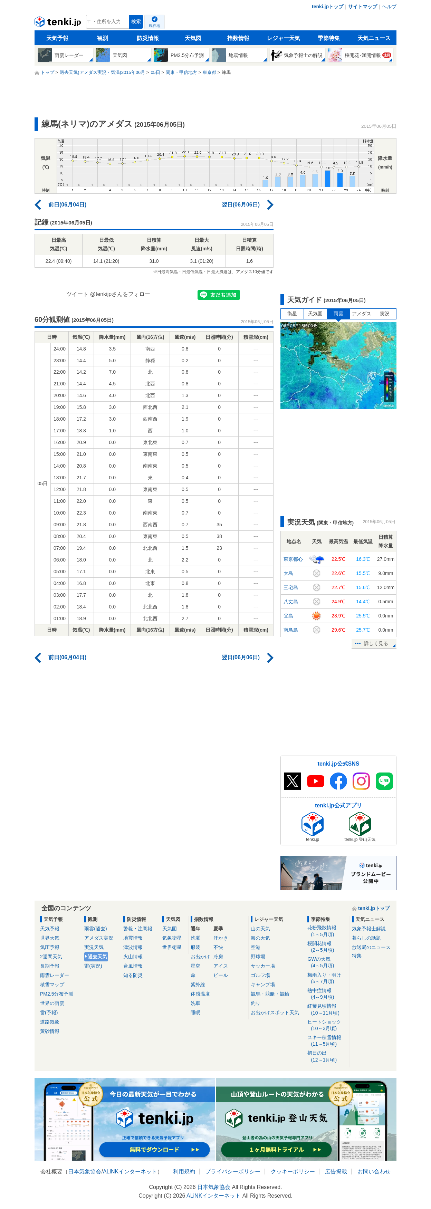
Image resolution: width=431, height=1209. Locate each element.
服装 (195, 947)
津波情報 (133, 947)
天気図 (193, 38)
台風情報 (133, 966)
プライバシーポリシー (232, 1171)
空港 (255, 947)
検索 (136, 21)
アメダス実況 (98, 938)
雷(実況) (93, 966)
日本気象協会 (84, 1171)
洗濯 (195, 938)
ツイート (77, 294)
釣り (255, 1003)
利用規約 (184, 1171)
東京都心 (293, 559)
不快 (218, 947)
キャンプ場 (263, 984)
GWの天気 (327, 962)
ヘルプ (389, 6)
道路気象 (49, 1022)
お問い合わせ (374, 1171)
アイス (220, 966)
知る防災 (133, 975)
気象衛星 (172, 938)
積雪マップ (52, 984)
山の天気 (260, 928)
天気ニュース (374, 38)
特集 (357, 955)
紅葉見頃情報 (327, 1009)
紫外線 (198, 984)
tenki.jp (59, 23)
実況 (385, 313)
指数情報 (238, 38)
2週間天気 (51, 956)
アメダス (361, 313)
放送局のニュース (371, 947)
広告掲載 (336, 1171)
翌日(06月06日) (241, 205)
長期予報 (49, 966)
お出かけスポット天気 (275, 1012)
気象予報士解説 (369, 928)
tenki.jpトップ (327, 6)
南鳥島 (291, 630)
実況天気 (94, 947)
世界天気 (49, 938)
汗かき (220, 938)
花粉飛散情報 (327, 931)
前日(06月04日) (67, 205)
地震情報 (133, 938)
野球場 (258, 956)
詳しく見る (376, 643)
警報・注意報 (137, 928)
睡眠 (195, 1012)
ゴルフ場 (260, 975)
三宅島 (291, 587)
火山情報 (133, 956)
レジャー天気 (283, 38)
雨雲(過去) (95, 928)
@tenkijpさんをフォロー (120, 294)
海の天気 (260, 938)
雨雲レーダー (54, 975)
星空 (195, 966)
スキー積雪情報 (327, 1041)
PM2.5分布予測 (56, 994)
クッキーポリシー (293, 1171)
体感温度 (200, 994)
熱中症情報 (327, 994)
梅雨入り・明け (327, 978)
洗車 (195, 1003)
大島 (288, 573)
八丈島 (291, 601)
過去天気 (97, 956)
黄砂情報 (49, 1031)
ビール (220, 975)
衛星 (292, 313)
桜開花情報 (327, 947)
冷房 (218, 956)
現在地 (154, 25)
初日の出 (327, 1056)
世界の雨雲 (52, 1003)
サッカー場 (263, 966)
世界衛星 (172, 947)
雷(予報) (49, 1012)
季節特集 (329, 38)
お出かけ (200, 956)
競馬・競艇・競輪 (270, 994)
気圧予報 (49, 947)
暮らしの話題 (366, 938)
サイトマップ (362, 6)
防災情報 (148, 38)
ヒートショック (327, 1025)
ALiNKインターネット (130, 1171)
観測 (102, 38)
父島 (288, 615)
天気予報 (57, 38)
